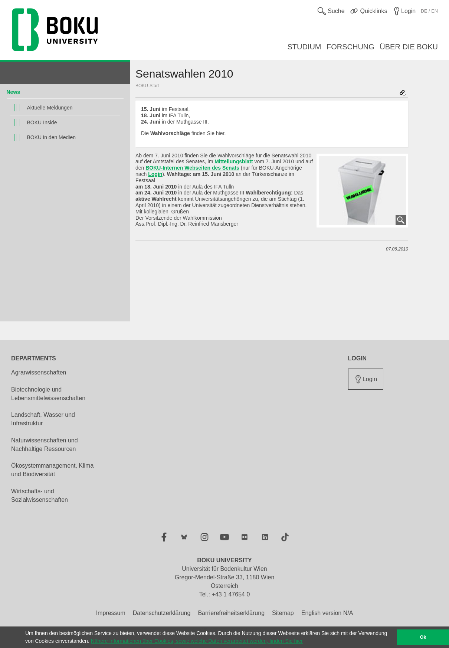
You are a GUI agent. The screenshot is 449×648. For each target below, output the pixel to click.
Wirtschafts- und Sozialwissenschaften (39, 495)
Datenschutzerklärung (162, 613)
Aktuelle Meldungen (50, 108)
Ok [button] (423, 637)
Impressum (110, 613)
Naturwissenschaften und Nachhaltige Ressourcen (44, 444)
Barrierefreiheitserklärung (231, 613)
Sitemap (283, 613)
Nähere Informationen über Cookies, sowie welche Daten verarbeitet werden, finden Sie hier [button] (197, 641)
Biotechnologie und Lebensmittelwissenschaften (48, 393)
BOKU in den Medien (51, 137)
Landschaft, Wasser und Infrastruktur (43, 419)
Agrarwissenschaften (38, 372)
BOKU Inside (42, 122)
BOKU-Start (147, 85)
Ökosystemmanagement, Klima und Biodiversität (52, 469)
